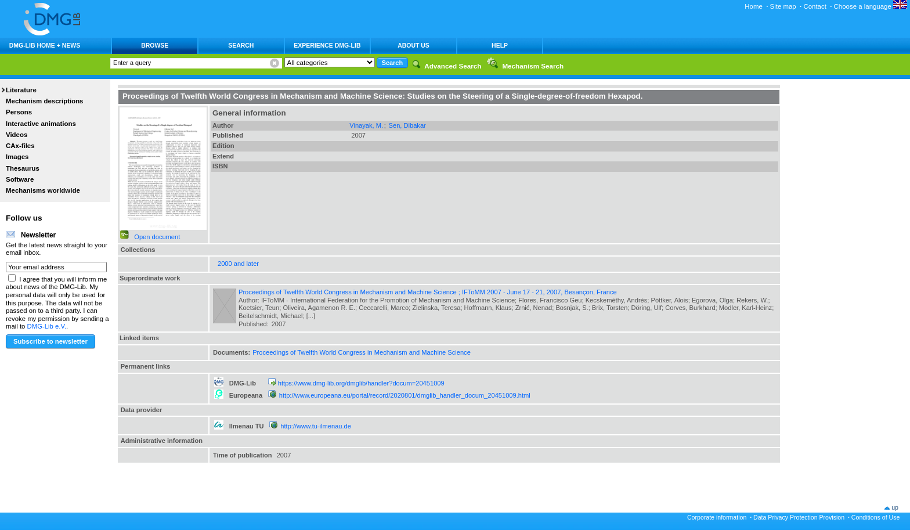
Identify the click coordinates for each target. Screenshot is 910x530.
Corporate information (716, 517)
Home (754, 6)
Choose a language (870, 6)
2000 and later (238, 263)
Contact (814, 6)
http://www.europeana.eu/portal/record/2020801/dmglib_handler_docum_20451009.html (404, 395)
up (894, 507)
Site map (783, 6)
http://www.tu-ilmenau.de (315, 426)
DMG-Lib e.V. (47, 326)
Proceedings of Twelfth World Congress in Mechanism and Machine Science (361, 352)
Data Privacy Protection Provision (798, 517)
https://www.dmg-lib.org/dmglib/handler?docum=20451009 (361, 383)
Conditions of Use (875, 517)
